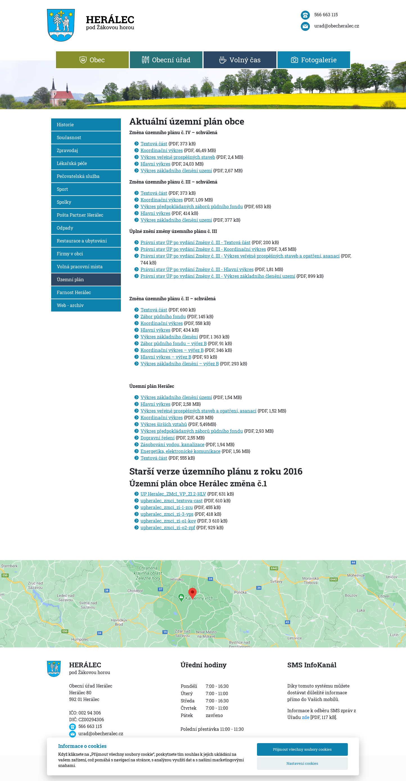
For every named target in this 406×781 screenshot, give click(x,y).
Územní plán (70, 279)
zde (305, 717)
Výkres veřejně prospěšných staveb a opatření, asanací (198, 411)
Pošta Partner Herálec (80, 215)
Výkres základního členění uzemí (176, 170)
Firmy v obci (70, 253)
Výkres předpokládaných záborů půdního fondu (192, 206)
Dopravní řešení (158, 438)
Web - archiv (70, 305)
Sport (62, 189)
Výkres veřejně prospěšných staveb (178, 157)
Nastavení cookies (302, 763)
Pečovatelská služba (78, 176)
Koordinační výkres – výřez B (172, 350)
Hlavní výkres (155, 330)
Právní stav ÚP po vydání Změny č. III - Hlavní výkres (197, 269)
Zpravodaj (67, 150)
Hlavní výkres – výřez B (166, 357)
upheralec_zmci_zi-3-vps (167, 514)
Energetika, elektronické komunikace (180, 451)
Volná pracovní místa (80, 266)
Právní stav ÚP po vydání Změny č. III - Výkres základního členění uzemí (218, 276)
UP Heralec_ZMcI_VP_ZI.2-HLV (173, 494)
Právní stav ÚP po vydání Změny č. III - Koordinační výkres (203, 249)
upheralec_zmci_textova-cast (172, 500)
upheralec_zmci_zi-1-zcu (167, 507)
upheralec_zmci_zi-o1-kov (168, 521)
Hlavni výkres (155, 164)
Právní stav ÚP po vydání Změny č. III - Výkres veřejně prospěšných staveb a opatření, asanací (240, 256)
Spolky (64, 202)
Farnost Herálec (74, 292)
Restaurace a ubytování (82, 241)
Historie (65, 124)
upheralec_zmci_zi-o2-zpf (168, 527)
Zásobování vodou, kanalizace (172, 444)
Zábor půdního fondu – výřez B (174, 343)
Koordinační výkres (162, 150)
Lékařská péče (72, 163)
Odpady (65, 228)
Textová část (154, 143)
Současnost (69, 137)
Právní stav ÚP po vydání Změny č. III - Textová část (196, 242)
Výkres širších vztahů (164, 424)
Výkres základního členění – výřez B (180, 364)
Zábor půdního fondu (163, 316)
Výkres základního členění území (176, 397)
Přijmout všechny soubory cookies (302, 749)
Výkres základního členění (169, 337)
